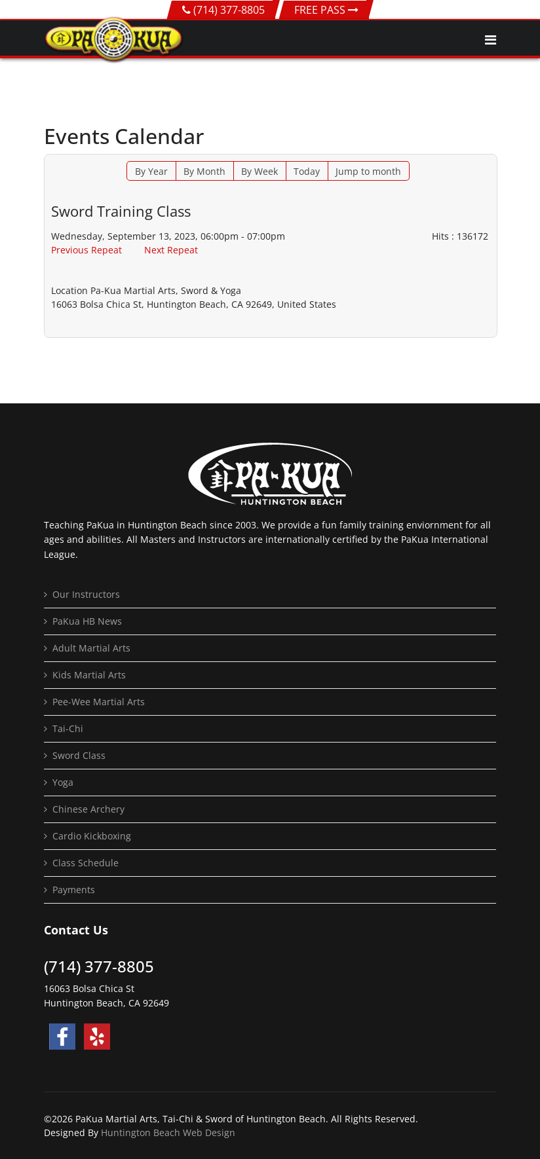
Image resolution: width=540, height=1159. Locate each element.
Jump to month (368, 171)
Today (307, 171)
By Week (259, 171)
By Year (151, 171)
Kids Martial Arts (89, 675)
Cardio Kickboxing (91, 836)
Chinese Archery (88, 809)
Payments (73, 889)
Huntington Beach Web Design (168, 1132)
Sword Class (79, 755)
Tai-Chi (67, 728)
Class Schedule (85, 862)
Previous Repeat (86, 250)
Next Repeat (171, 250)
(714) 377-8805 (229, 10)
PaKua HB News (87, 621)
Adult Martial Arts (91, 648)
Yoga (62, 782)
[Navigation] (490, 40)
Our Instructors (86, 594)
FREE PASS (326, 10)
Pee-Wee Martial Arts (98, 701)
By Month (204, 171)
